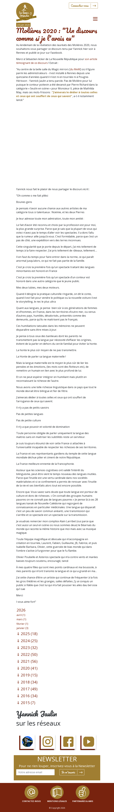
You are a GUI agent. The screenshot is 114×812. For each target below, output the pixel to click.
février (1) (22, 624)
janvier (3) (22, 628)
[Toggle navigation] (95, 18)
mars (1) (21, 619)
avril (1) (20, 615)
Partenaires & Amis (82, 801)
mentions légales (57, 801)
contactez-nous (31, 801)
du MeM (75, 69)
